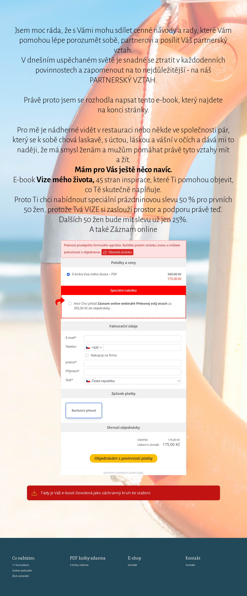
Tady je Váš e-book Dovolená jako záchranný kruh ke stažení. (96, 492)
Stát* (69, 380)
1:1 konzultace (20, 565)
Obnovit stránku (117, 252)
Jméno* (71, 362)
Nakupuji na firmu (103, 355)
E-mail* (71, 338)
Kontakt (132, 565)
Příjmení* (72, 371)
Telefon (71, 346)
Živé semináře (20, 576)
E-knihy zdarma (79, 565)
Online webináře (22, 570)
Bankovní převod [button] (84, 410)
